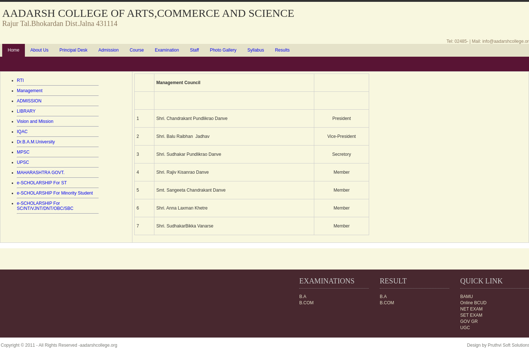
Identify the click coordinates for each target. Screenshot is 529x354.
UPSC (23, 162)
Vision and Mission (35, 121)
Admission (108, 50)
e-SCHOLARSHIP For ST (42, 182)
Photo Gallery (223, 50)
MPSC (23, 152)
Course (137, 50)
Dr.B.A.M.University (36, 141)
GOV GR (469, 321)
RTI (20, 80)
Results (282, 50)
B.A (383, 296)
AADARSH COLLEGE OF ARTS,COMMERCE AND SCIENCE (148, 13)
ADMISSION (29, 100)
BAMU (466, 296)
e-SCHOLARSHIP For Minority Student (55, 193)
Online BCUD (473, 302)
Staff (194, 50)
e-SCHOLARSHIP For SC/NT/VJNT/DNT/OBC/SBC (45, 206)
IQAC (22, 131)
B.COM (387, 302)
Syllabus (255, 50)
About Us (39, 50)
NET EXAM (471, 309)
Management (29, 90)
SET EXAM (471, 315)
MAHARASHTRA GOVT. (41, 172)
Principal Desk (73, 50)
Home (13, 50)
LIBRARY (26, 111)
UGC (465, 327)
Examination (167, 50)
